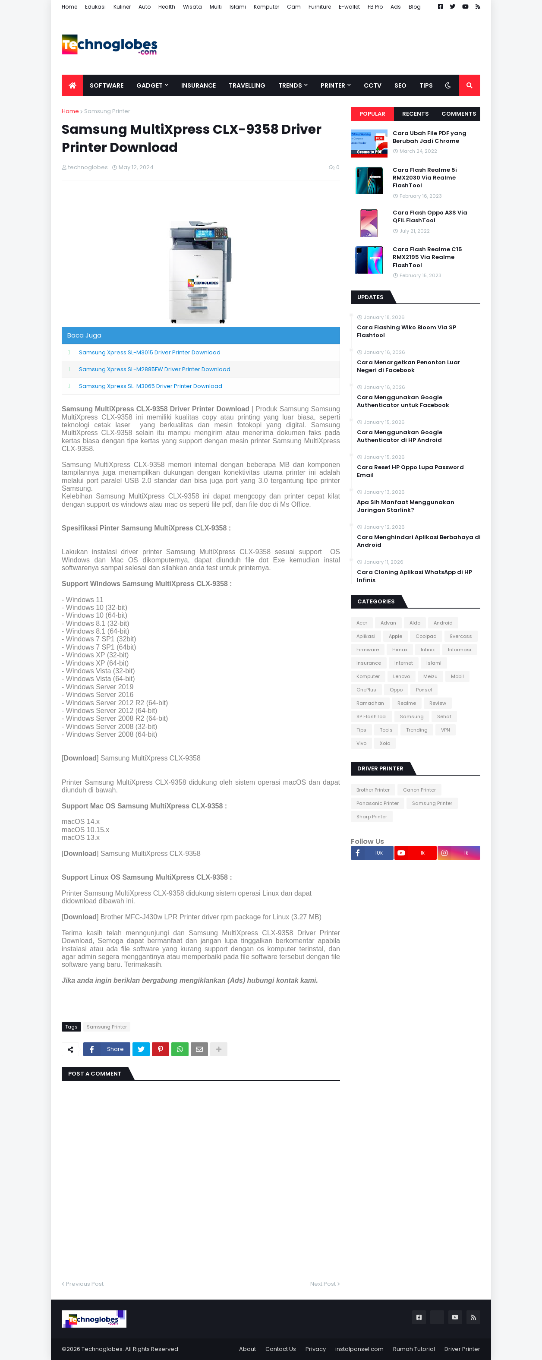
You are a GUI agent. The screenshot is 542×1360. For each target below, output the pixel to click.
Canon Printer (419, 789)
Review (437, 703)
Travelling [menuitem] (247, 85)
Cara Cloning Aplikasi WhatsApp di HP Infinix (414, 576)
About (247, 1349)
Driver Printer (462, 1349)
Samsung (412, 716)
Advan (388, 622)
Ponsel (424, 689)
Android (443, 622)
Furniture (320, 6)
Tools (386, 729)
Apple (395, 636)
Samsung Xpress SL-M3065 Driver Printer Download (150, 386)
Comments (458, 114)
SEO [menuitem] (400, 85)
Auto (145, 6)
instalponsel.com (359, 1349)
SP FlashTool (371, 716)
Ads (396, 6)
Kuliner (122, 6)
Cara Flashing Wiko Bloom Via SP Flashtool (406, 331)
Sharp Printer (371, 816)
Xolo (385, 743)
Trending (417, 729)
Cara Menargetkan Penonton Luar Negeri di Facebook (408, 366)
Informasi (459, 649)
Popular (372, 114)
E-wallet (349, 6)
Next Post (323, 1284)
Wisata (192, 6)
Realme (406, 703)
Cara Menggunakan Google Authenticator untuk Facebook (403, 401)
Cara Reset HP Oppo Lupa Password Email (410, 471)
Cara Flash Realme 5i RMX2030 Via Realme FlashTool (425, 177)
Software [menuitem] (106, 85)
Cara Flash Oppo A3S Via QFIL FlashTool (430, 216)
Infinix (428, 649)
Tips (361, 729)
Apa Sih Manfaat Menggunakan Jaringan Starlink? (405, 506)
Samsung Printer (107, 111)
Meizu (430, 676)
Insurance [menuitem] (198, 85)
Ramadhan (370, 703)
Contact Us (280, 1349)
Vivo (361, 743)
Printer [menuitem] (333, 85)
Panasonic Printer (377, 803)
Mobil (457, 676)
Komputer (266, 6)
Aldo (415, 622)
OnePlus (366, 689)
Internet (403, 662)
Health (166, 6)
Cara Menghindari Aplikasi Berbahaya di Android (419, 541)
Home (69, 6)
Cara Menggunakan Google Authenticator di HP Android (399, 436)
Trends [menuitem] (290, 85)
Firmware (367, 649)
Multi (216, 6)
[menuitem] (72, 85)
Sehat (444, 716)
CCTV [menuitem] (372, 85)
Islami (238, 6)
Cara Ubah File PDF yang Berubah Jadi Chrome (429, 137)
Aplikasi (365, 636)
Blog (415, 6)
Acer (361, 622)
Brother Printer (373, 789)
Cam (294, 6)
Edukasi (95, 6)
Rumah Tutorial (414, 1349)
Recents (415, 114)
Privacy (316, 1349)
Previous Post (85, 1284)
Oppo (396, 689)
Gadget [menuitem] (149, 85)
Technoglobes (102, 1349)
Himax (399, 649)
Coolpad (426, 636)
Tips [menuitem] (426, 85)
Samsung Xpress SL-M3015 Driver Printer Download (150, 352)
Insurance (368, 662)
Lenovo (401, 676)
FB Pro (375, 6)
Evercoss (461, 636)
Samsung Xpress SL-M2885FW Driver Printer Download (154, 369)
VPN (445, 729)
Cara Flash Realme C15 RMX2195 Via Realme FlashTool (427, 257)
